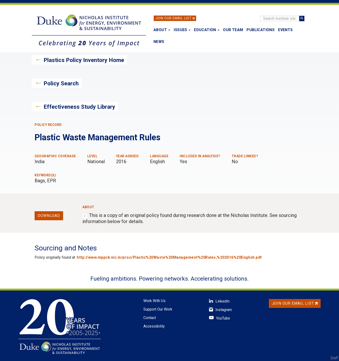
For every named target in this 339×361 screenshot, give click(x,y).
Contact (149, 317)
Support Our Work (157, 309)
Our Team (233, 30)
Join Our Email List (173, 18)
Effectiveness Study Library (79, 107)
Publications (260, 30)
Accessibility (154, 326)
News (158, 41)
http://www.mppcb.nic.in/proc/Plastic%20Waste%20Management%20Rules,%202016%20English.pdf (169, 257)
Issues (182, 30)
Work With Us (154, 301)
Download (49, 215)
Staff (334, 358)
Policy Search (61, 83)
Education (206, 30)
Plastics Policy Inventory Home (84, 60)
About (161, 30)
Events (285, 30)
